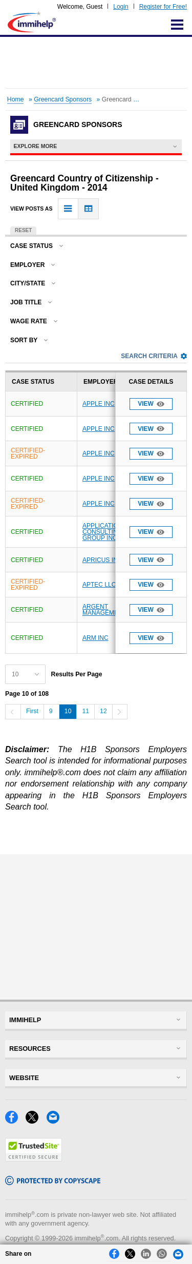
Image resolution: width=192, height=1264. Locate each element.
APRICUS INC (102, 560)
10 (68, 711)
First (32, 711)
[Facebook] (15, 1121)
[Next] (119, 711)
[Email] (56, 1121)
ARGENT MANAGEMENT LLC (110, 609)
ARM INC (95, 637)
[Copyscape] (52, 1182)
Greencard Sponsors (63, 99)
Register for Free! (163, 6)
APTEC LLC (99, 584)
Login (120, 6)
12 (103, 711)
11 (85, 711)
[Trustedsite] (33, 1159)
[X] (36, 1121)
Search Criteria (154, 356)
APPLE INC (98, 403)
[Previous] (12, 711)
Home (15, 99)
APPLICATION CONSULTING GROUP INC (102, 532)
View (151, 404)
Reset (23, 230)
